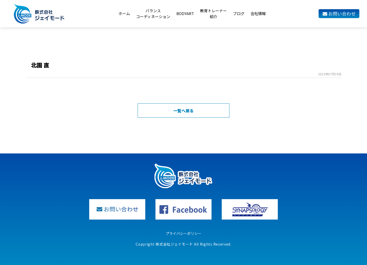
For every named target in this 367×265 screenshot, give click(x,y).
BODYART (185, 13)
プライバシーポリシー (183, 233)
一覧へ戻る (183, 110)
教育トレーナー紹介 (213, 13)
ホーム (124, 13)
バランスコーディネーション (153, 13)
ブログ (238, 13)
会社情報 (258, 13)
